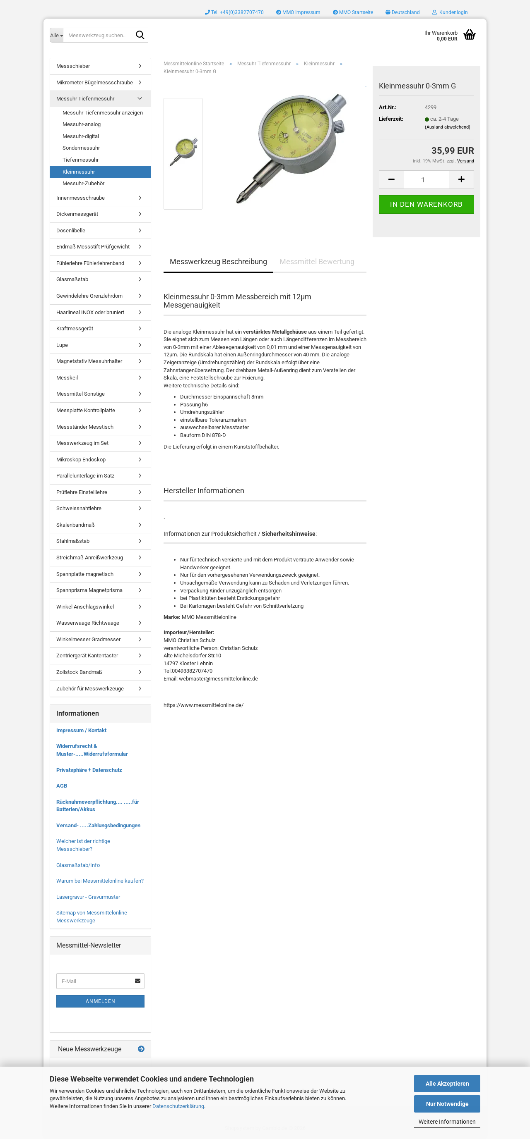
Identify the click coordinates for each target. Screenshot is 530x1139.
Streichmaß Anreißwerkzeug (89, 557)
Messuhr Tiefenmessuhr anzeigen (103, 113)
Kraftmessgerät (74, 328)
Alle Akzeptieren (447, 1083)
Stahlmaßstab (72, 541)
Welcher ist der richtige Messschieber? (83, 845)
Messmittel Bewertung (316, 261)
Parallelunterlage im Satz (85, 476)
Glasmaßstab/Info (78, 865)
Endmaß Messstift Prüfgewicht (93, 247)
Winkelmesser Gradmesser (88, 639)
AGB (61, 786)
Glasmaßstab (72, 279)
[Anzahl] (426, 179)
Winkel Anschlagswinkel (85, 607)
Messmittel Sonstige (80, 394)
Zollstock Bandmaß (79, 672)
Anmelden (101, 1001)
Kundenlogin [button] (450, 12)
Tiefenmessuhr (81, 160)
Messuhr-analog (82, 124)
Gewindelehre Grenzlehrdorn (89, 296)
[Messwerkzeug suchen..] (56, 35)
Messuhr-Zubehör (83, 183)
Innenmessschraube (80, 198)
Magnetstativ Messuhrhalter (89, 361)
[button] (402, 12)
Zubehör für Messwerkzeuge (90, 688)
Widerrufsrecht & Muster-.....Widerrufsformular (92, 750)
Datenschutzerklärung (178, 1106)
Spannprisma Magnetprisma (89, 590)
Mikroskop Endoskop (81, 459)
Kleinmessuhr (79, 172)
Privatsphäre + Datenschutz (89, 770)
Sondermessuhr (81, 148)
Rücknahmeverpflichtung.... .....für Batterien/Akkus (97, 806)
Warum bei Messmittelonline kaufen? (100, 881)
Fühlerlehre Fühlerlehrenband (90, 263)
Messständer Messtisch (84, 427)
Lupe (62, 345)
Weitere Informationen (447, 1121)
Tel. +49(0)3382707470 (234, 12)
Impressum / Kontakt (81, 730)
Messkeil (67, 378)
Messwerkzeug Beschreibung (218, 261)
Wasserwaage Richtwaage (87, 623)
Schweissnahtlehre (78, 508)
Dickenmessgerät (77, 214)
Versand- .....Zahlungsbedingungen (98, 825)
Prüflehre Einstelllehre (81, 492)
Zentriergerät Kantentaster (87, 655)
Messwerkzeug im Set (82, 443)
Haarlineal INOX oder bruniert (90, 312)
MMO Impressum (298, 12)
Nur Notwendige (447, 1104)
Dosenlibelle (70, 230)
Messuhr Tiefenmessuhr (85, 99)
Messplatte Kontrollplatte (85, 410)
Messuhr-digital (81, 136)
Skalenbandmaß (75, 525)
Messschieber (73, 66)
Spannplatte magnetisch (84, 574)
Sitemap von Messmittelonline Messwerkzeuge (91, 917)
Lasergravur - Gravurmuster (88, 897)
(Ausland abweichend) (447, 127)
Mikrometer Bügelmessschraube (94, 82)
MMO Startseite (353, 12)
